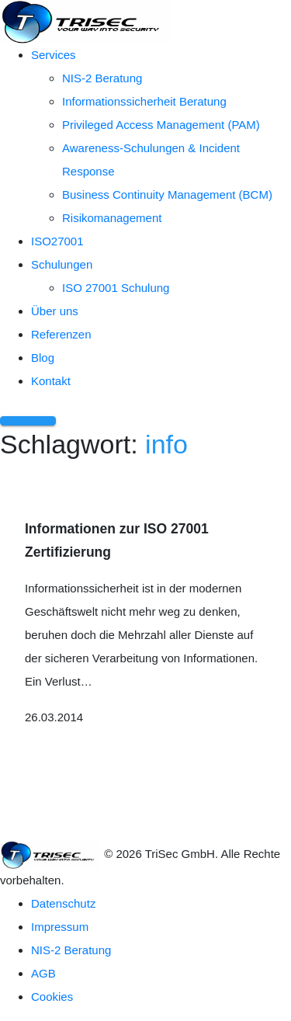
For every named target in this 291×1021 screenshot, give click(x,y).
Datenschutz (63, 903)
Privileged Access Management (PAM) (161, 124)
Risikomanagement (111, 217)
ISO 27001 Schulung (115, 287)
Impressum (59, 926)
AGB (43, 973)
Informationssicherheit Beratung (144, 101)
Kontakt (51, 380)
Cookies (52, 996)
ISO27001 (57, 241)
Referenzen (61, 334)
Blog (42, 357)
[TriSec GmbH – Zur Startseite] (85, 20)
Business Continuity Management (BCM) (167, 194)
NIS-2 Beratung (102, 78)
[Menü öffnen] (28, 420)
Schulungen (61, 264)
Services (53, 54)
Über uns (54, 311)
